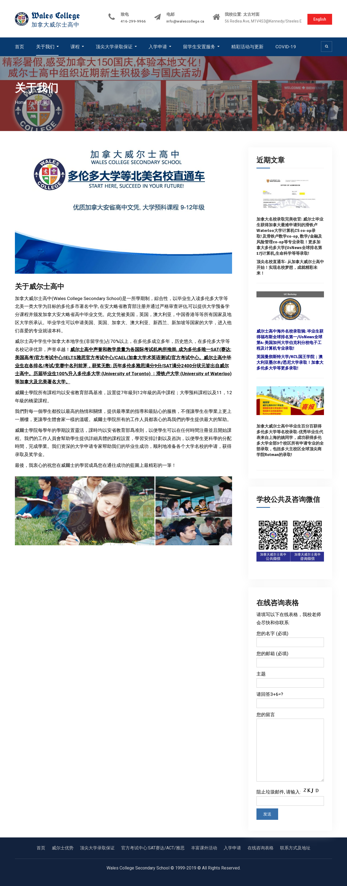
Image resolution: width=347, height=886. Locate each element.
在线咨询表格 (261, 847)
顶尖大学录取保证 (114, 46)
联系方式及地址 (295, 847)
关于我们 (45, 46)
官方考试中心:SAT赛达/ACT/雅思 (153, 847)
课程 (75, 46)
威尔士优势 (62, 847)
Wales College (57, 15)
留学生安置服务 (199, 46)
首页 (19, 46)
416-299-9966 (127, 21)
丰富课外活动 (204, 847)
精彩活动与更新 (247, 46)
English (319, 18)
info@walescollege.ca (180, 21)
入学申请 (158, 46)
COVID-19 (285, 46)
